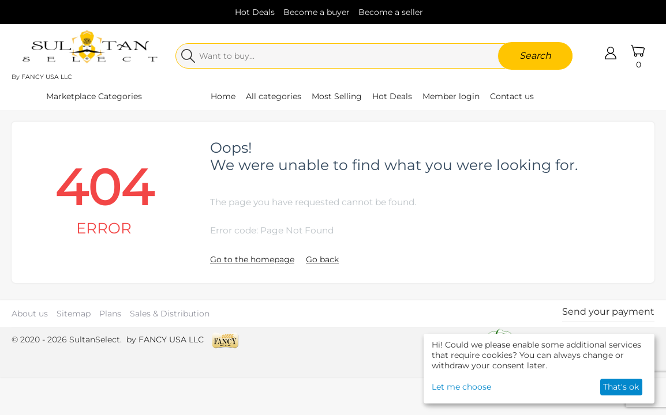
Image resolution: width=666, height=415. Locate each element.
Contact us (512, 96)
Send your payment (608, 311)
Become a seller (390, 12)
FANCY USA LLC (46, 77)
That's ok (621, 387)
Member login (451, 96)
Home (223, 96)
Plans (110, 313)
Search (535, 55)
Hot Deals (255, 12)
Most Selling (337, 96)
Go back (322, 259)
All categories (273, 96)
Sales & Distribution (169, 313)
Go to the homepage (252, 259)
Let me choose (461, 387)
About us (30, 313)
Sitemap (74, 313)
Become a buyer (316, 12)
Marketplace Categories (94, 96)
